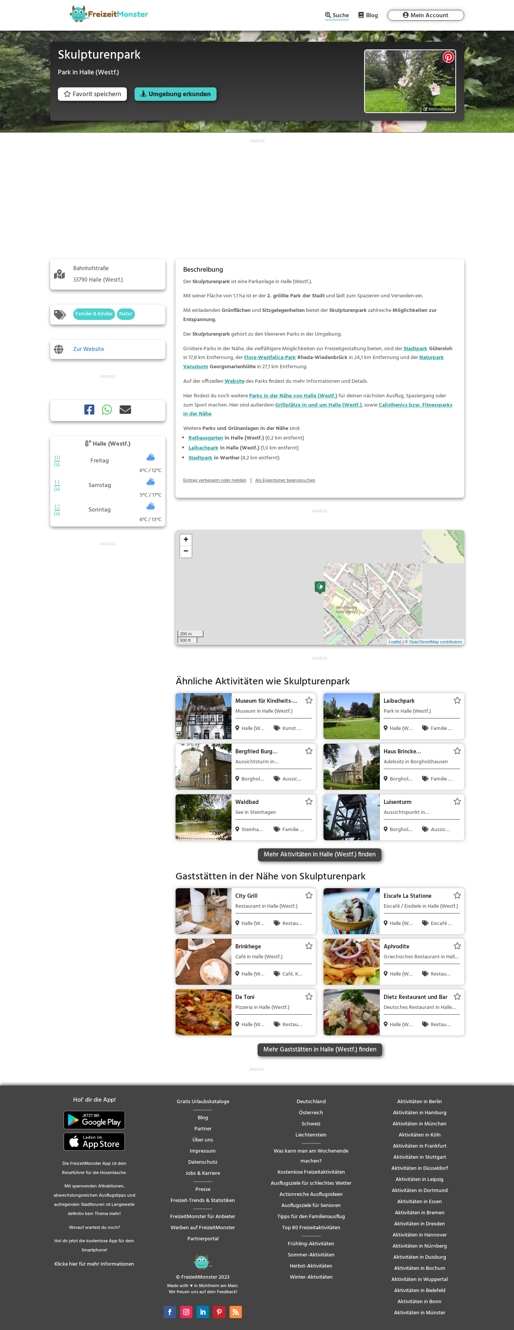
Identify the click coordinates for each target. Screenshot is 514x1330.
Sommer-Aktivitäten (311, 1255)
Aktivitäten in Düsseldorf (419, 1168)
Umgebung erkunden (180, 94)
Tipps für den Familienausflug (311, 1216)
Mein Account (429, 16)
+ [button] (185, 540)
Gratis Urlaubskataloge (203, 1101)
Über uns (202, 1140)
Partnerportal (202, 1239)
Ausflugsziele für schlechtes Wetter (311, 1183)
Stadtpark (415, 348)
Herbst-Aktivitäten (311, 1266)
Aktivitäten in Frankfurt (420, 1146)
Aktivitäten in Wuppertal (419, 1279)
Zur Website (88, 349)
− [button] (185, 552)
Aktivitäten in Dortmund (420, 1190)
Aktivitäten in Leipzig (419, 1179)
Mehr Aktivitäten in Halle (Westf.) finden (320, 854)
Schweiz (311, 1124)
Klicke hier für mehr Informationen (94, 1264)
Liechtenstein (311, 1135)
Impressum (203, 1151)
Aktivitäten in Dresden (419, 1224)
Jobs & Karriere (203, 1173)
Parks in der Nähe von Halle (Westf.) (293, 396)
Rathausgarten (206, 438)
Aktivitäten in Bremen (420, 1213)
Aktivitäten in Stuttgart (419, 1157)
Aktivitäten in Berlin (419, 1101)
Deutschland (311, 1101)
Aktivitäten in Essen (419, 1201)
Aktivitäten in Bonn (419, 1301)
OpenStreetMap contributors (435, 642)
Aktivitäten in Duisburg (419, 1257)
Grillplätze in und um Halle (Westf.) (318, 405)
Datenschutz (202, 1162)
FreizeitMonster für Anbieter (202, 1216)
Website (235, 381)
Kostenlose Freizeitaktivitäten (311, 1172)
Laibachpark (203, 448)
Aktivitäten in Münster (419, 1313)
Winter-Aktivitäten (311, 1277)
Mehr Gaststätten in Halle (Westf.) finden (319, 1050)
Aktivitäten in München (419, 1124)
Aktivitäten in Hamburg (420, 1113)
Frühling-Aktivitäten (311, 1244)
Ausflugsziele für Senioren (311, 1205)
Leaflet (395, 642)
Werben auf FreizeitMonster (203, 1227)
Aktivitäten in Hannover (419, 1235)
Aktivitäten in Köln (420, 1135)
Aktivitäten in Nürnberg (419, 1246)
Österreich (311, 1113)
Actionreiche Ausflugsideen (311, 1194)
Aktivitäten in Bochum (419, 1268)
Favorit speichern (92, 94)
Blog (372, 15)
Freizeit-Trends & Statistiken (203, 1200)
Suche (341, 16)
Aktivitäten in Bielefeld (419, 1290)
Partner (203, 1129)
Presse (202, 1189)
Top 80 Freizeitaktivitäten (311, 1227)
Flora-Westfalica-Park (270, 357)
